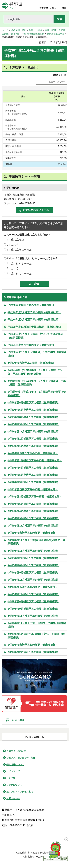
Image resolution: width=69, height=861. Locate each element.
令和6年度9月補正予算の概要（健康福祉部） (33, 572)
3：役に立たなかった (19, 249)
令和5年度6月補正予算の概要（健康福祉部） (33, 503)
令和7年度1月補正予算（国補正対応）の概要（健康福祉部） (36, 635)
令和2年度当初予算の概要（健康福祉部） (31, 362)
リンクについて (14, 785)
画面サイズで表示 (57, 82)
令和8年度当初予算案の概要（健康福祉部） (33, 644)
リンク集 (10, 778)
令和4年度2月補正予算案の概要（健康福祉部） (35, 496)
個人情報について (15, 764)
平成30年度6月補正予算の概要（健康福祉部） (34, 312)
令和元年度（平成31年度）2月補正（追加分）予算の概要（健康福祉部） (37, 382)
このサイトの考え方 (16, 751)
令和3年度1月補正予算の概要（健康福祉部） (33, 438)
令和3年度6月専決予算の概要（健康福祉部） (33, 409)
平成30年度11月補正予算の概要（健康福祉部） (35, 326)
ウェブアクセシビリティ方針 (20, 758)
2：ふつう (13, 244)
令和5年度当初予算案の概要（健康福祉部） (33, 489)
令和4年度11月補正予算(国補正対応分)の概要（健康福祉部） (36, 542)
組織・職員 (50, 30)
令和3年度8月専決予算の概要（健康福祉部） (33, 417)
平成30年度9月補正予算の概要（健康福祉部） (34, 319)
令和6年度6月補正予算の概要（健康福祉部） (33, 565)
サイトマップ (13, 771)
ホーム (5, 30)
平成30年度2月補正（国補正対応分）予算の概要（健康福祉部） (35, 335)
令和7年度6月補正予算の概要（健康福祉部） (33, 601)
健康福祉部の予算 (55, 34)
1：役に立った (15, 239)
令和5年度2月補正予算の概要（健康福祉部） (33, 558)
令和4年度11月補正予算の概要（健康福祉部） (34, 550)
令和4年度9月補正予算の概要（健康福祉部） (33, 482)
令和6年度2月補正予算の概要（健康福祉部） (33, 594)
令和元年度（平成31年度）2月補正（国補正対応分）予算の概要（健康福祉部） (35, 372)
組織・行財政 (35, 30)
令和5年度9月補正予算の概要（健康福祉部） (33, 518)
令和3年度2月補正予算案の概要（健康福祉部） (35, 460)
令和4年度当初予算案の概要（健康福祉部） (33, 453)
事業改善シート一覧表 (24, 176)
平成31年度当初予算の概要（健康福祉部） (32, 344)
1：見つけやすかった (19, 263)
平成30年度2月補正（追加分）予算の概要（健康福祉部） (37, 354)
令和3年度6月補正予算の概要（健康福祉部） (33, 402)
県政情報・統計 (18, 30)
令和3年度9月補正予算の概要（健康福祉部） (33, 424)
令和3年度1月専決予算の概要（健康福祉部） (33, 445)
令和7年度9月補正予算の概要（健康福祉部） (33, 608)
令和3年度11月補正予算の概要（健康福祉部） (34, 431)
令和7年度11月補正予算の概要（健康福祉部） (34, 615)
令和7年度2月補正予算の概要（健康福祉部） (33, 652)
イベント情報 (17, 720)
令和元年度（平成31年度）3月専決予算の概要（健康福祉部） (37, 393)
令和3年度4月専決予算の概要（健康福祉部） (33, 511)
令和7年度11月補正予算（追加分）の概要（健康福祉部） (37, 625)
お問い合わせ (13, 798)
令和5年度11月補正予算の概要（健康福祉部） (34, 525)
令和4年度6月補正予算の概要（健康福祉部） (33, 467)
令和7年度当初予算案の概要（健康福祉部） (33, 587)
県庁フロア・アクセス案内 (19, 791)
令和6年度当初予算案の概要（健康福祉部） (33, 532)
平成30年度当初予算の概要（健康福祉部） (32, 305)
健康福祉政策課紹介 (34, 34)
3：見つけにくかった (19, 273)
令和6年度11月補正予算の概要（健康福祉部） (34, 579)
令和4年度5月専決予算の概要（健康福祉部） (33, 474)
